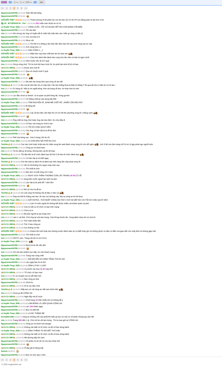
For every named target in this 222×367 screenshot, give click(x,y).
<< (10, 2)
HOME (4, 2)
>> (35, 2)
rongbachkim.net (14, 364)
